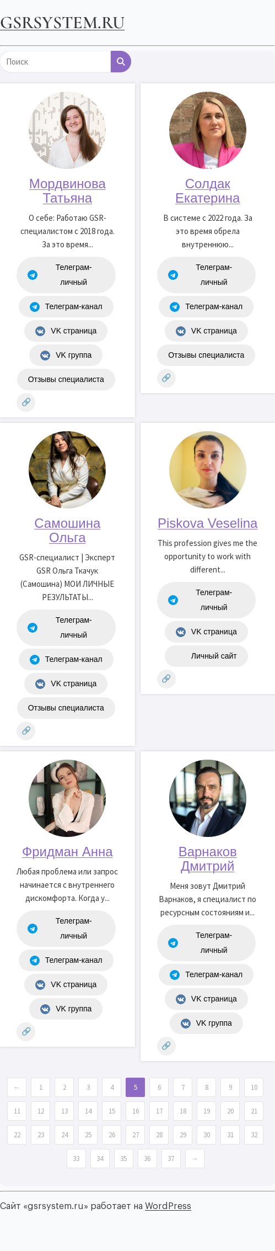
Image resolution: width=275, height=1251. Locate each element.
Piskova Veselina (207, 523)
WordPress (168, 1206)
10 (254, 1087)
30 (206, 1134)
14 (88, 1111)
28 (159, 1134)
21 (254, 1111)
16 (135, 1111)
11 (17, 1111)
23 (40, 1134)
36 (147, 1158)
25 (88, 1134)
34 (99, 1158)
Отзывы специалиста (66, 379)
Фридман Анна (67, 851)
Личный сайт (206, 656)
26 (112, 1134)
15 (112, 1111)
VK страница (65, 331)
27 (135, 1134)
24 (64, 1134)
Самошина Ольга (67, 530)
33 (76, 1158)
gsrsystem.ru (62, 22)
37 (171, 1158)
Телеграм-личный (60, 275)
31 (230, 1134)
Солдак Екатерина (207, 190)
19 (206, 1111)
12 (40, 1111)
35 (123, 1158)
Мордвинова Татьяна (67, 190)
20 (230, 1111)
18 (183, 1111)
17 (159, 1111)
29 (183, 1134)
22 (17, 1134)
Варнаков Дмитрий (208, 858)
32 (254, 1134)
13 (64, 1111)
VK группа (65, 356)
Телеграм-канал (66, 307)
